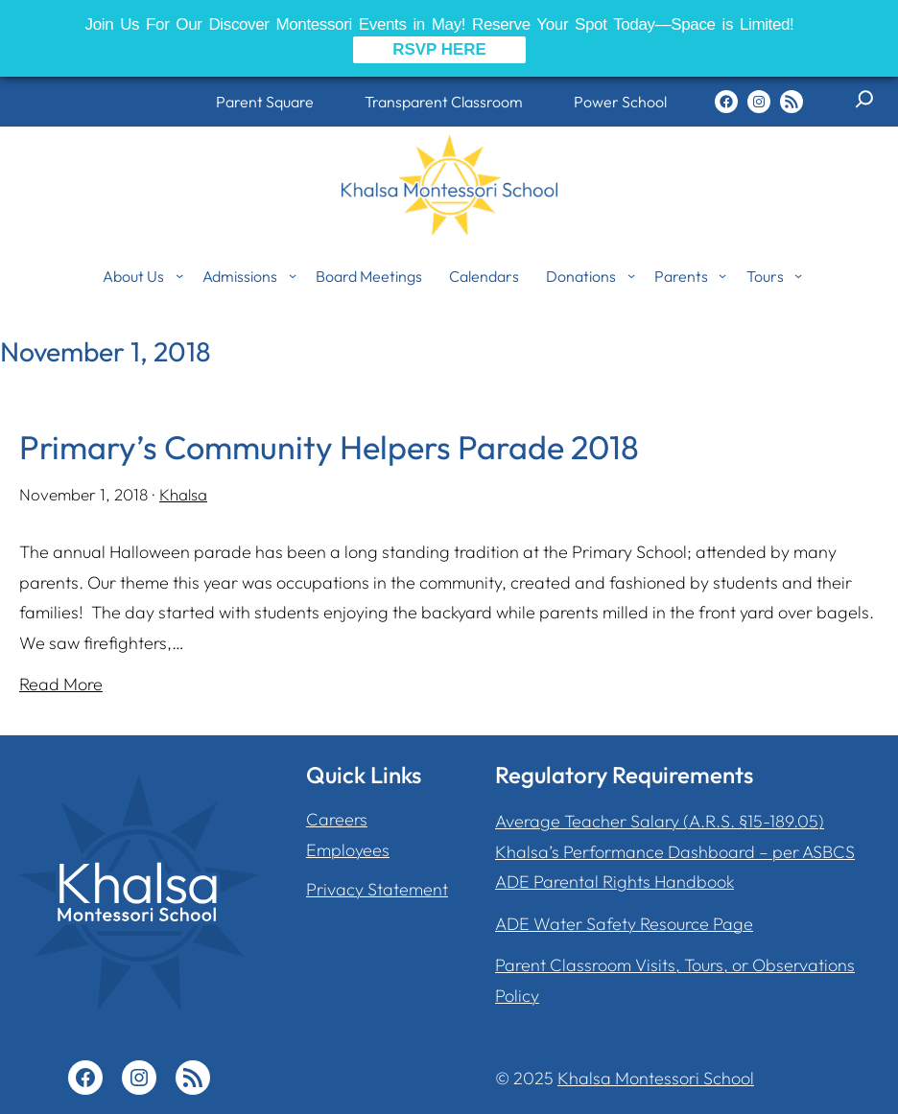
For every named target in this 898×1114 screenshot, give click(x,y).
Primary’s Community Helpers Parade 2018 (330, 447)
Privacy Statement (377, 889)
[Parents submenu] (722, 275)
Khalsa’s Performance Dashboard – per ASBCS (675, 852)
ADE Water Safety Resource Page (624, 924)
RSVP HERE (439, 49)
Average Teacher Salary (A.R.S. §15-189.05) (659, 821)
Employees (348, 850)
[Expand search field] (864, 106)
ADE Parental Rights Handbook (614, 881)
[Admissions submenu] (292, 275)
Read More (61, 684)
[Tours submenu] (798, 275)
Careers (336, 819)
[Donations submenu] (631, 275)
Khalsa (183, 494)
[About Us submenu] (179, 275)
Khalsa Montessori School (655, 1078)
